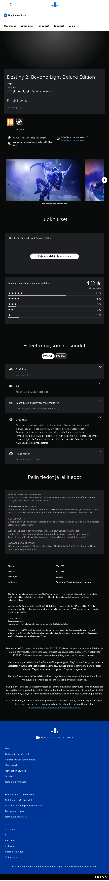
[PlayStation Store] (15, 15)
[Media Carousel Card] (43, 180)
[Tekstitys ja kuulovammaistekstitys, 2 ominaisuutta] (54, 405)
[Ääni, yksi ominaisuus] (54, 388)
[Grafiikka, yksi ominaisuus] (54, 371)
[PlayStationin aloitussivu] (54, 4)
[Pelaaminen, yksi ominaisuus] (54, 456)
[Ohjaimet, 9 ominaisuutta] (54, 430)
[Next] (104, 180)
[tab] (48, 356)
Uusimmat (10, 25)
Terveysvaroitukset (16, 621)
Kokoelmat (26, 25)
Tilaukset (59, 25)
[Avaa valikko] (3, 5)
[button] (73, 139)
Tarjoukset (43, 25)
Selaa (72, 25)
